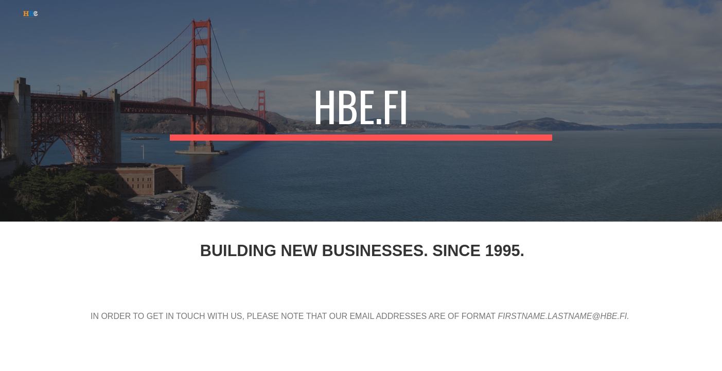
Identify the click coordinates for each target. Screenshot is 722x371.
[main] (361, 111)
